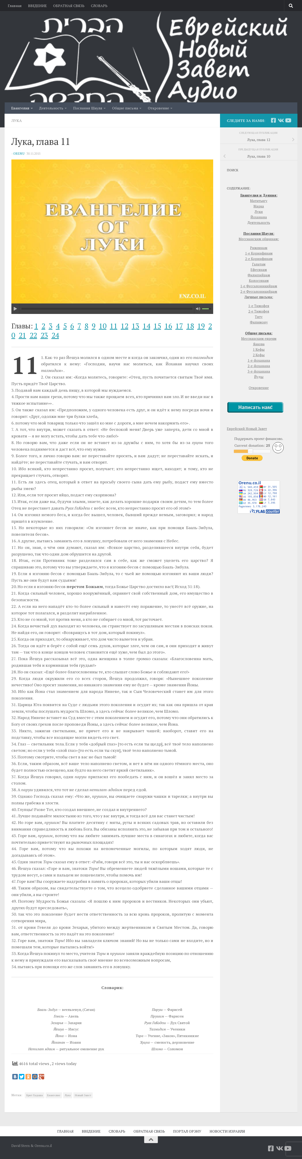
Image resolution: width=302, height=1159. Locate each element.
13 (135, 326)
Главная (15, 5)
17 (179, 326)
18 (190, 326)
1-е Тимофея (258, 305)
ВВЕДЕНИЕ (37, 5)
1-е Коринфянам (259, 253)
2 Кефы (259, 355)
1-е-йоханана (259, 360)
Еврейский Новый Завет (247, 428)
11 (113, 326)
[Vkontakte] (280, 120)
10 (102, 326)
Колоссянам (259, 280)
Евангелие (53, 1095)
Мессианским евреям (258, 338)
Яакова (259, 344)
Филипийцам (259, 275)
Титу (259, 316)
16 (168, 326)
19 (201, 326)
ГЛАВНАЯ (65, 1131)
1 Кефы (259, 349)
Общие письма (125, 108)
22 (33, 335)
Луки (259, 211)
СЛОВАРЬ (99, 5)
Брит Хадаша (34, 1095)
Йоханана (259, 217)
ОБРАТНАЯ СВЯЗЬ (68, 5)
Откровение (158, 108)
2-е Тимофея (258, 311)
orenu (18, 153)
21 (22, 335)
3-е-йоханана (259, 371)
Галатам (259, 264)
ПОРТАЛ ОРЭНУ (187, 1131)
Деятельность (51, 108)
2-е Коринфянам (259, 258)
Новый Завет (83, 1095)
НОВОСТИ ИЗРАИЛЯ (227, 1131)
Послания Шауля (87, 108)
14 (146, 326)
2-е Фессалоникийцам (258, 291)
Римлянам (258, 247)
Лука (16, 120)
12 (124, 326)
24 (55, 335)
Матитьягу (258, 200)
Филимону (259, 322)
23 (44, 335)
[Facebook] (273, 120)
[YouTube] (288, 120)
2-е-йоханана (259, 366)
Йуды (259, 376)
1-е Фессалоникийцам (258, 286)
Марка (258, 206)
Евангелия (20, 108)
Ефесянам (259, 269)
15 (157, 326)
